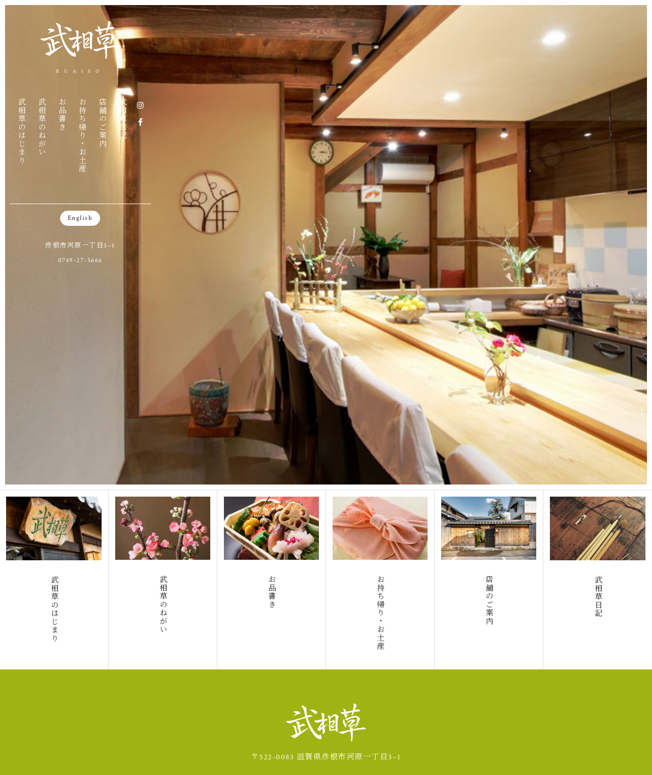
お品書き (62, 114)
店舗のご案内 (102, 123)
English (80, 218)
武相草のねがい (41, 127)
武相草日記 (122, 118)
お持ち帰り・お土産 (82, 135)
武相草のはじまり (21, 131)
